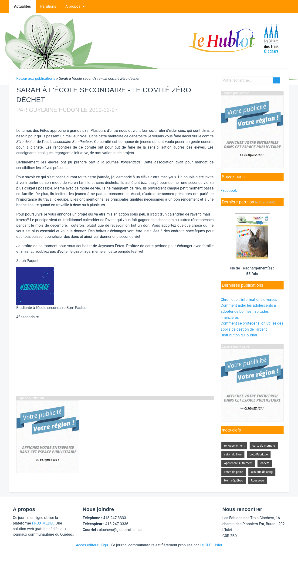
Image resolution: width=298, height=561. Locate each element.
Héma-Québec (233, 480)
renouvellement (234, 445)
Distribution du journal (239, 335)
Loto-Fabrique (259, 454)
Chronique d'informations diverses (249, 299)
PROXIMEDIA (43, 523)
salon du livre (233, 454)
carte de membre (263, 445)
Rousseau (257, 480)
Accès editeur (87, 545)
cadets (264, 463)
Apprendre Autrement (238, 463)
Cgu (104, 545)
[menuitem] (22, 6)
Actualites (22, 6)
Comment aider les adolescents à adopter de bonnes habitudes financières (248, 311)
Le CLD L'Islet (211, 545)
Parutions (48, 6)
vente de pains (233, 472)
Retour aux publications (35, 78)
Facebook (229, 190)
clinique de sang (262, 472)
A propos (72, 6)
